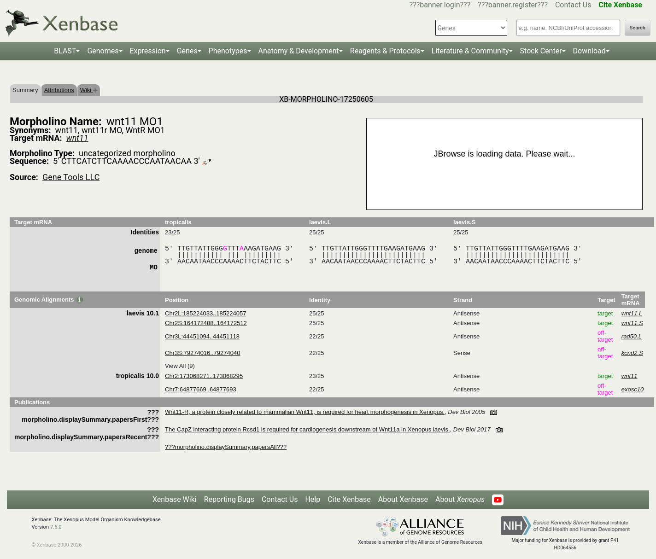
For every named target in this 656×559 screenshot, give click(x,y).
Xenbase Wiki (174, 499)
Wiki (88, 90)
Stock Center (541, 51)
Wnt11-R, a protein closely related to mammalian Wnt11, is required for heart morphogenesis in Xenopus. (305, 411)
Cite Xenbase (349, 499)
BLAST (65, 51)
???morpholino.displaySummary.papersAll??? (226, 446)
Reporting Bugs (229, 499)
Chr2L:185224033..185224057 (205, 313)
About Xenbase (403, 499)
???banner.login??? (440, 4)
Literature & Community (470, 51)
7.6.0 (56, 527)
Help (312, 499)
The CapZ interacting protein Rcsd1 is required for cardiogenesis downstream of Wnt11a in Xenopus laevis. (307, 429)
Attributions (59, 90)
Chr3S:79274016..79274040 (202, 352)
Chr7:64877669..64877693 (200, 389)
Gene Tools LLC (71, 177)
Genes (187, 51)
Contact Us (573, 4)
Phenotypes (228, 51)
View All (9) (180, 365)
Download (589, 51)
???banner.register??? (513, 4)
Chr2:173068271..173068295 (204, 376)
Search (637, 28)
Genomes (102, 51)
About (460, 499)
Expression (148, 51)
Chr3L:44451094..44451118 (202, 336)
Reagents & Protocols (385, 51)
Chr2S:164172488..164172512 (206, 323)
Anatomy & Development (298, 51)
